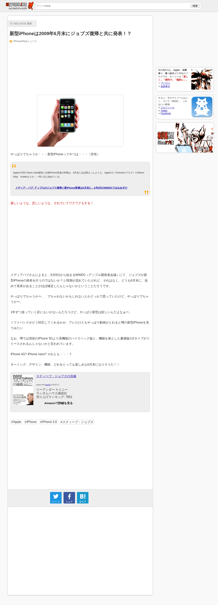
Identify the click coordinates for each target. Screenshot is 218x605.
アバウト (165, 83)
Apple (17, 421)
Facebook (166, 113)
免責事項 (165, 86)
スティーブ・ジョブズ (78, 422)
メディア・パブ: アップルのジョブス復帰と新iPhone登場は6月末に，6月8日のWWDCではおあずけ (71, 187)
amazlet (48, 385)
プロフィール (167, 107)
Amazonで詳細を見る (58, 403)
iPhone (31, 421)
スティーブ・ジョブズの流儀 (56, 376)
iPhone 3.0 (49, 421)
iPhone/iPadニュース (25, 41)
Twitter (164, 110)
